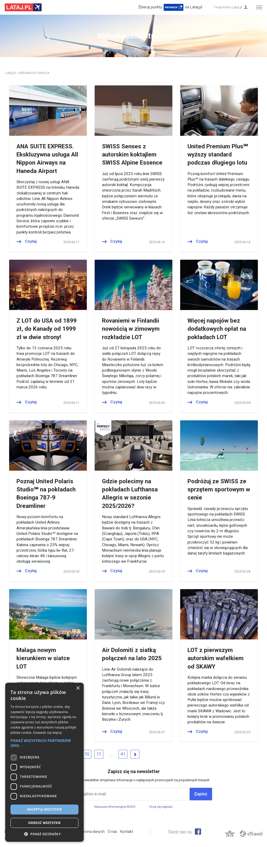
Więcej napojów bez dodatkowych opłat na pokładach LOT (217, 328)
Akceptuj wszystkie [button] (44, 809)
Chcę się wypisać (161, 806)
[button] (44, 743)
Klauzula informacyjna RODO (114, 806)
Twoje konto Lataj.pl (228, 7)
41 (123, 754)
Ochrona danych (91, 831)
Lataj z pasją (23, 7)
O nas (112, 831)
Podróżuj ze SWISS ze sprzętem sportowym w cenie (219, 489)
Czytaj (31, 241)
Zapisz (200, 794)
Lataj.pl (10, 73)
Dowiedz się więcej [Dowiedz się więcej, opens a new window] (47, 732)
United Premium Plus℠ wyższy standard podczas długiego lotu (218, 154)
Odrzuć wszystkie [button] (44, 823)
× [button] (78, 688)
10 (86, 754)
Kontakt (126, 831)
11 (98, 754)
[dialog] (44, 762)
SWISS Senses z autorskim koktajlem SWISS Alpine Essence (132, 154)
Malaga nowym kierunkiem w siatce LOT (43, 658)
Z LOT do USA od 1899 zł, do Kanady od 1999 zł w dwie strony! (46, 328)
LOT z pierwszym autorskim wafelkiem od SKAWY (215, 658)
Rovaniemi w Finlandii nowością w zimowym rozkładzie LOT (131, 328)
